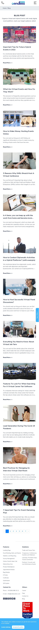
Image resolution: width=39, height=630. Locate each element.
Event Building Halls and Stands (12, 553)
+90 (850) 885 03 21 (13, 590)
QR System (6, 583)
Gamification (6, 580)
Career (24, 590)
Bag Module (6, 572)
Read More (7, 63)
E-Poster (5, 575)
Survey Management (8, 558)
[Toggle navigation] (35, 3)
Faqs (23, 593)
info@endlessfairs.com (14, 594)
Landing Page (7, 550)
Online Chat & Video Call (10, 561)
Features (6, 547)
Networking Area (8, 564)
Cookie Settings (6, 627)
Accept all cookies (18, 627)
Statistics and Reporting (9, 556)
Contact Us (25, 596)
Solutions (25, 547)
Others (24, 587)
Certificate (6, 578)
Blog (23, 599)
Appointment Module (9, 569)
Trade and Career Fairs (28, 550)
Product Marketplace (8, 567)
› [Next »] (28, 531)
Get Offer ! (37, 315)
